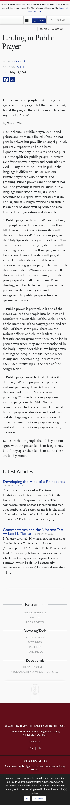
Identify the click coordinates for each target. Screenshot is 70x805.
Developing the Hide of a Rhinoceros (34, 481)
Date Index (35, 642)
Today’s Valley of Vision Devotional (36, 671)
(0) (38, 20)
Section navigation (52, 29)
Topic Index (35, 651)
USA (31, 748)
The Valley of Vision (35, 666)
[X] (12, 79)
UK (39, 748)
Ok (27, 798)
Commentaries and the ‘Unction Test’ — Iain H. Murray (33, 531)
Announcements (35, 612)
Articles (21, 66)
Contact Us (35, 741)
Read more (39, 798)
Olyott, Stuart (22, 61)
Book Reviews (35, 622)
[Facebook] (6, 79)
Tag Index (35, 646)
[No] (65, 789)
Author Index (35, 637)
